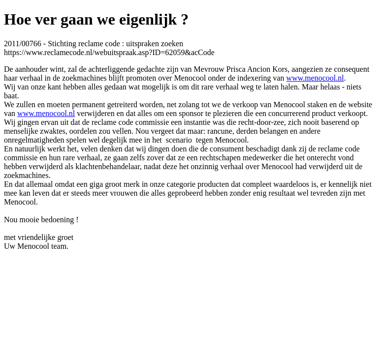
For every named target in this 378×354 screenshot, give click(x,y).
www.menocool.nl (315, 78)
